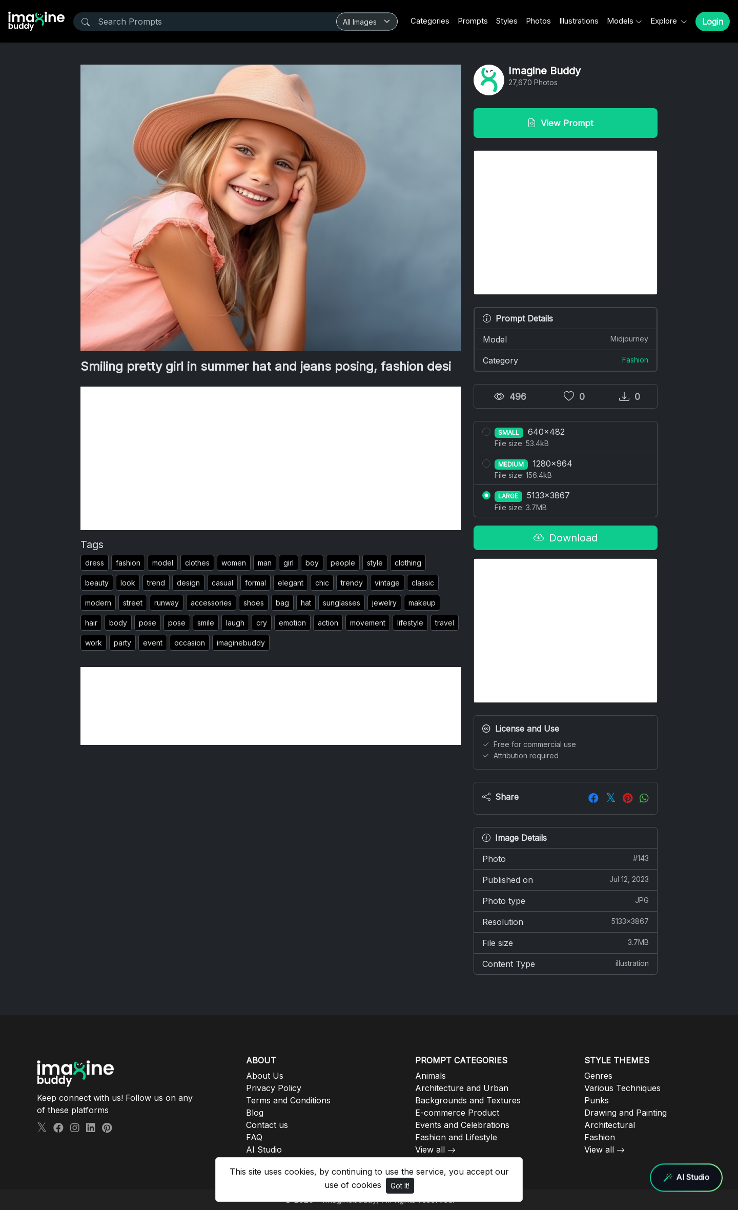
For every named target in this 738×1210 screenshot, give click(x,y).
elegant (290, 582)
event (152, 642)
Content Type (565, 963)
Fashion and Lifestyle (456, 1137)
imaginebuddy (241, 642)
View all (430, 1149)
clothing (408, 562)
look (127, 582)
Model (565, 339)
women (233, 562)
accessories (211, 602)
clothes (197, 562)
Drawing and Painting (625, 1112)
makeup (422, 602)
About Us (264, 1076)
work (93, 642)
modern (98, 602)
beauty (97, 582)
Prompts (473, 21)
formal (255, 582)
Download (566, 538)
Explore (664, 21)
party (122, 642)
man (265, 562)
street (132, 602)
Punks (596, 1100)
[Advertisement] (270, 458)
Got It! (400, 1185)
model (162, 562)
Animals (430, 1076)
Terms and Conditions (288, 1100)
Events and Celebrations (462, 1125)
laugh (235, 622)
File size (565, 942)
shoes (253, 602)
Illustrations (579, 21)
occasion (189, 642)
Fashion (635, 359)
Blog (254, 1112)
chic (322, 582)
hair (91, 622)
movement (367, 622)
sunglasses (341, 602)
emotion (292, 622)
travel (444, 622)
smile (205, 622)
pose (147, 622)
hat (306, 602)
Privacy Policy (273, 1088)
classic (423, 582)
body (118, 622)
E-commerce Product (457, 1112)
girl (288, 562)
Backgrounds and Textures (468, 1100)
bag (282, 602)
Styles (507, 21)
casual (222, 582)
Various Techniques (622, 1088)
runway (166, 602)
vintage (387, 582)
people (343, 562)
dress (94, 562)
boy (312, 562)
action (328, 622)
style (375, 562)
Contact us (267, 1125)
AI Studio (264, 1149)
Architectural (609, 1125)
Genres (598, 1076)
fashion (128, 562)
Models (620, 21)
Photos (538, 21)
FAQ (254, 1137)
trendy (352, 582)
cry (261, 622)
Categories (430, 21)
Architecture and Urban (461, 1088)
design (188, 582)
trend (156, 582)
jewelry (384, 602)
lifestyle (410, 622)
